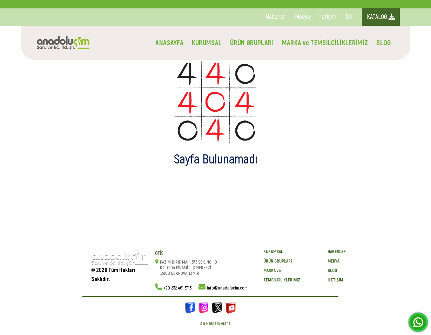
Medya (302, 17)
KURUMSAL (207, 43)
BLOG (383, 43)
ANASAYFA (169, 43)
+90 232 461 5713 (177, 288)
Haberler (275, 17)
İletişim (327, 17)
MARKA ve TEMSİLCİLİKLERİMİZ (325, 43)
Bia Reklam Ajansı (215, 323)
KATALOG (381, 17)
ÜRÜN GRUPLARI (251, 43)
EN (349, 17)
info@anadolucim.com (227, 288)
